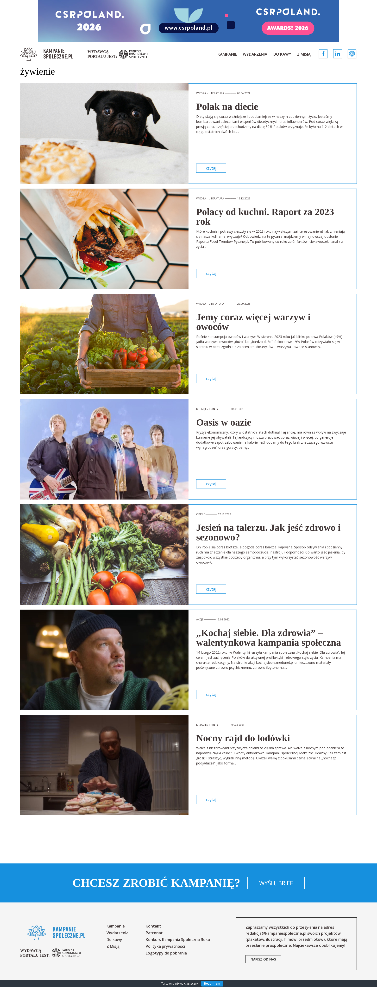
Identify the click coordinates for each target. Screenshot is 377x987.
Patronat (154, 932)
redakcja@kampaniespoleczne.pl (275, 933)
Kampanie (227, 54)
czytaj (211, 168)
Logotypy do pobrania (166, 953)
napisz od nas (263, 959)
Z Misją (304, 54)
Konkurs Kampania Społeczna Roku (178, 939)
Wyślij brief (276, 883)
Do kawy (282, 54)
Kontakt (153, 926)
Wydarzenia (255, 54)
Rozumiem (212, 983)
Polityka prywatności (165, 946)
